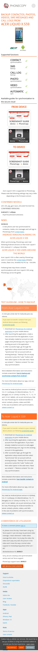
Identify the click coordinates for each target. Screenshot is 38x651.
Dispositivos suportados (11, 580)
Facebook (6, 605)
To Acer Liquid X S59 (19, 158)
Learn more (30, 644)
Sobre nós (6, 595)
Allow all (12, 647)
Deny (21, 647)
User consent (7, 634)
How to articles (8, 577)
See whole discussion (12, 566)
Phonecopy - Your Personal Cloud (15, 6)
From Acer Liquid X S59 (19, 118)
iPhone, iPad (7, 616)
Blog (4, 602)
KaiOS (5, 623)
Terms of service (8, 631)
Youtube (13, 605)
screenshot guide (9, 325)
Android (6, 613)
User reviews (7, 598)
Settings (30, 647)
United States (19, 232)
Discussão (6, 584)
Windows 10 (7, 620)
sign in (23, 526)
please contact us (8, 407)
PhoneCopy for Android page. (12, 383)
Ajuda (5, 587)
